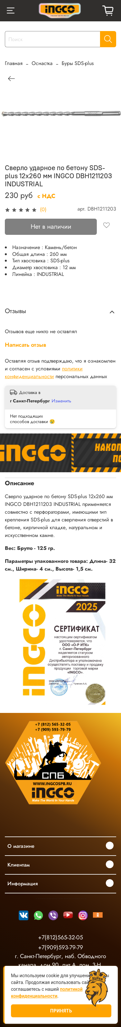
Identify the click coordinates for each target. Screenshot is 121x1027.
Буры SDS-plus (78, 63)
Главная (14, 63)
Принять (61, 1010)
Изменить (61, 401)
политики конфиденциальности (44, 372)
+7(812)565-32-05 (60, 937)
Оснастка (42, 63)
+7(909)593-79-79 (60, 947)
